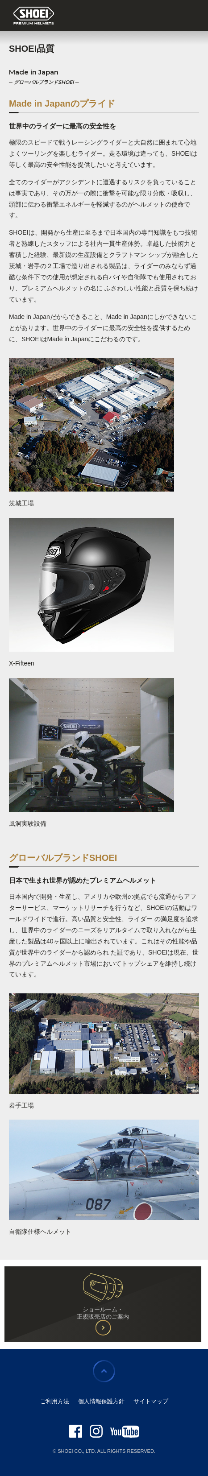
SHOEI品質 (31, 49)
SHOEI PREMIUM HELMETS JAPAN (33, 16)
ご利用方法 (54, 1401)
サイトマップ (150, 1401)
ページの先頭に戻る (104, 1371)
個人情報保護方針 (101, 1401)
